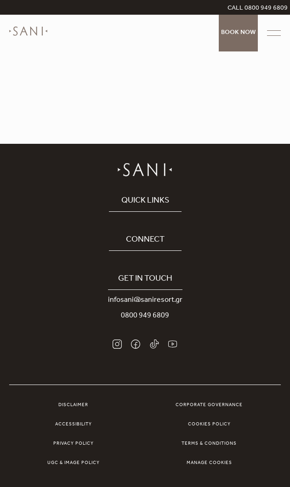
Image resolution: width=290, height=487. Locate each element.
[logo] (28, 37)
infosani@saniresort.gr (145, 300)
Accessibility (73, 424)
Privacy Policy (73, 444)
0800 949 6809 (145, 316)
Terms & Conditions (209, 444)
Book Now (238, 33)
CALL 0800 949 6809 (257, 9)
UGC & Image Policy (73, 463)
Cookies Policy (209, 424)
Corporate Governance (209, 405)
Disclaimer (73, 405)
